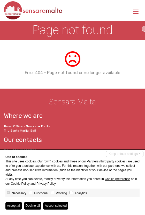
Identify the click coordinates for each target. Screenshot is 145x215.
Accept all (13, 205)
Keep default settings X (125, 154)
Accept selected (56, 205)
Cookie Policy (20, 183)
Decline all (33, 205)
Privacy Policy (46, 183)
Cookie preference (117, 179)
